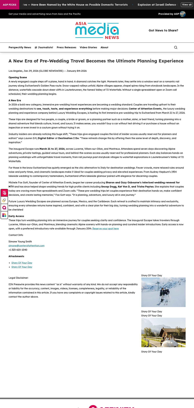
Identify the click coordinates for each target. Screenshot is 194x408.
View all (186, 4)
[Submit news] (4, 193)
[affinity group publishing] (4, 207)
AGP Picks (9, 4)
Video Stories (88, 47)
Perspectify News (20, 47)
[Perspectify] (4, 200)
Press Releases (66, 47)
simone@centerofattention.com (26, 245)
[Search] (175, 47)
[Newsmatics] (4, 215)
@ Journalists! (44, 47)
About (104, 47)
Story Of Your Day (22, 262)
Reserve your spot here (105, 228)
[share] (183, 47)
